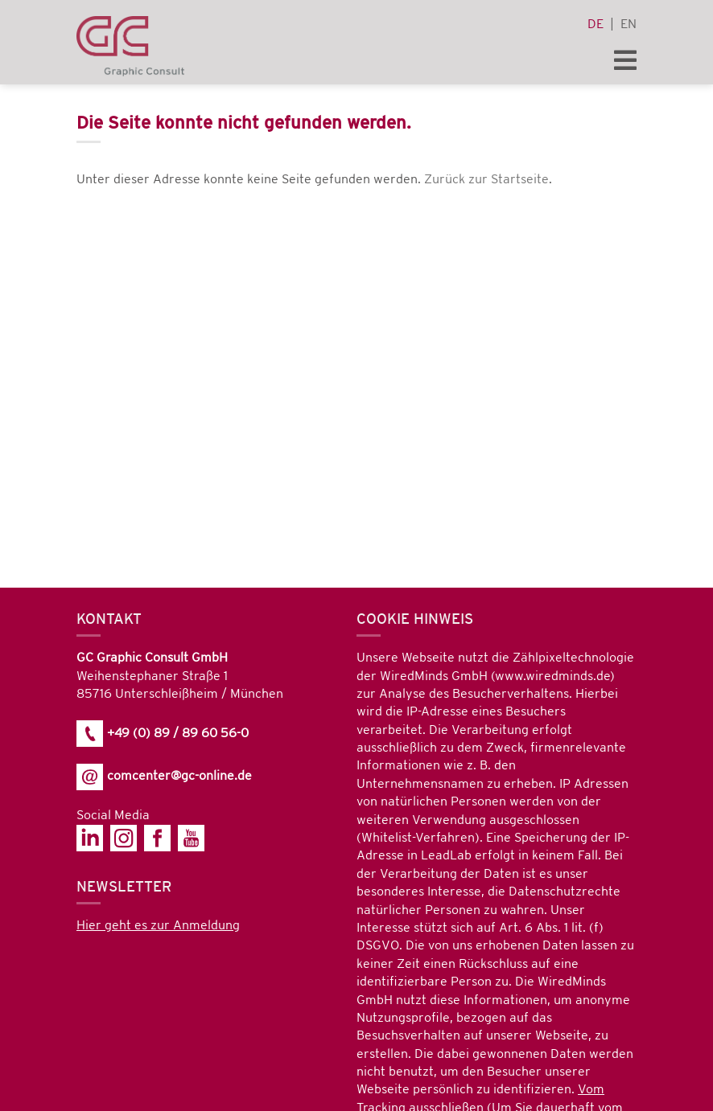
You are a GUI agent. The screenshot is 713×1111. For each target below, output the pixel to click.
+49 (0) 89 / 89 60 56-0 (162, 734)
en (628, 24)
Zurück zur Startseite (486, 180)
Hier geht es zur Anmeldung (158, 926)
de (595, 24)
